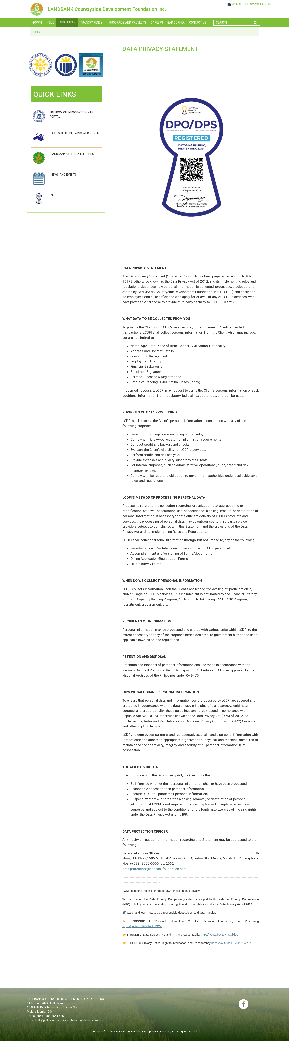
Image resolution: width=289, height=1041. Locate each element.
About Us (66, 22)
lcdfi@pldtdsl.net (45, 1020)
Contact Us (197, 22)
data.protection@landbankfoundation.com (154, 869)
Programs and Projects (127, 22)
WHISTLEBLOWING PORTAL (252, 4)
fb (243, 1004)
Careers (157, 22)
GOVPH (37, 22)
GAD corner (176, 22)
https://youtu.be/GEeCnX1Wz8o (231, 943)
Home (50, 22)
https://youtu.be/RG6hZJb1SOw (142, 926)
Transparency (91, 22)
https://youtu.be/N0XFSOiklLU (219, 934)
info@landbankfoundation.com (78, 1020)
